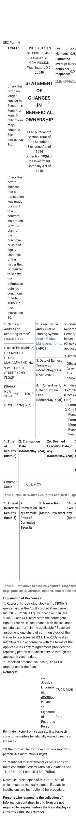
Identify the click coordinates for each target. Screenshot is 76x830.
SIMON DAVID (14, 339)
